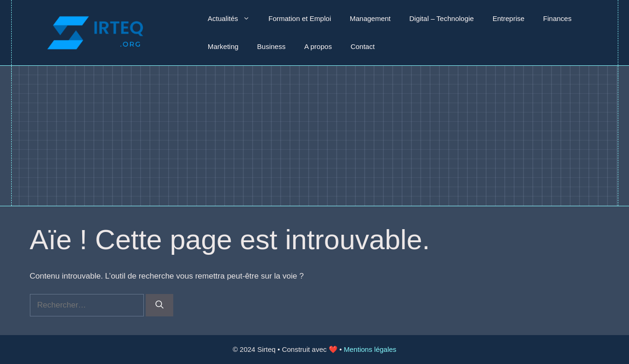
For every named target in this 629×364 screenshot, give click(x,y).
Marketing (223, 46)
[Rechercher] (159, 305)
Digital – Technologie (442, 18)
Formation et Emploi (300, 18)
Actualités (233, 19)
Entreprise (508, 18)
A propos (318, 46)
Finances (557, 18)
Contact (363, 46)
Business (271, 46)
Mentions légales (370, 349)
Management (370, 18)
